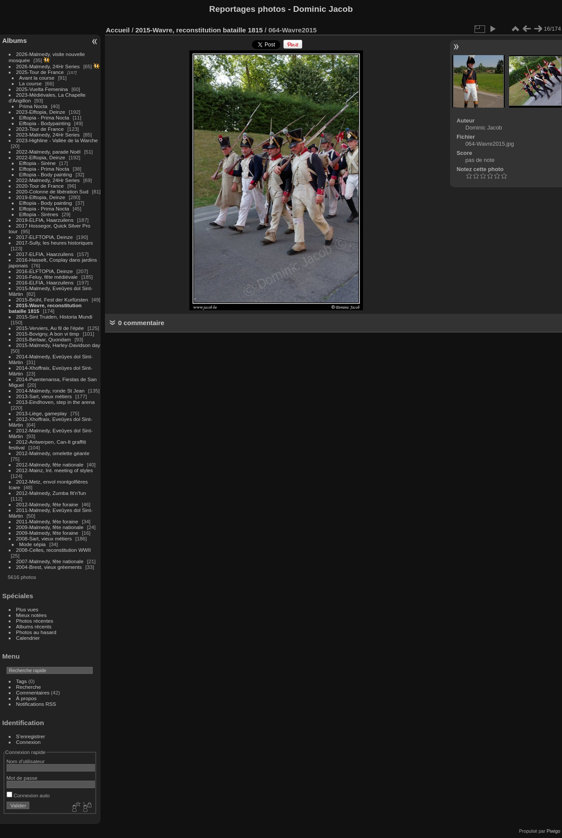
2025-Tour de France (40, 72)
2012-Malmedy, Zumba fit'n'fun (51, 493)
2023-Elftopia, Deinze (41, 112)
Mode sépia (32, 544)
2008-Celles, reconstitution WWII (53, 550)
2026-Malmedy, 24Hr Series (48, 66)
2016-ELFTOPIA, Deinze (44, 271)
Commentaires (33, 692)
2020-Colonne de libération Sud (52, 191)
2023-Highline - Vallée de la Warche (57, 140)
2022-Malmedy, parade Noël (48, 151)
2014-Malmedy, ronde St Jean (50, 390)
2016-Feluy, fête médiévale (47, 277)
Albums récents (34, 626)
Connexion (28, 742)
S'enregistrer (30, 736)
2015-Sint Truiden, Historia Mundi (54, 316)
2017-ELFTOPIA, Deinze (44, 237)
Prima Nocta (33, 106)
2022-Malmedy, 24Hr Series (48, 180)
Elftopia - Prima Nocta (44, 117)
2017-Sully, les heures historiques (54, 242)
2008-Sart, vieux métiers (44, 538)
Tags (21, 681)
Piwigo (553, 831)
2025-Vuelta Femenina (42, 89)
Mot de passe (22, 778)
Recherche (28, 687)
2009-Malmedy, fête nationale (50, 527)
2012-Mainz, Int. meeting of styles (54, 470)
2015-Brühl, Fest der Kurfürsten (52, 299)
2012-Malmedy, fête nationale (50, 464)
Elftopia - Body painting (45, 174)
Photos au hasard (36, 632)
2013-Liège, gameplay (41, 413)
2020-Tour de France (40, 186)
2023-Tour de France (40, 129)
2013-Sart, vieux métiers (44, 396)
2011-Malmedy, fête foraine (47, 521)
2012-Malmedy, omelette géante (53, 453)
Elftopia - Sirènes (39, 214)
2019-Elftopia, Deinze (41, 197)
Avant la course (37, 78)
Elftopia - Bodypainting (45, 123)
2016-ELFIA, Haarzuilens (44, 282)
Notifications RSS (36, 704)
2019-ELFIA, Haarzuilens (44, 220)
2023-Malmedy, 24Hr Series (48, 134)
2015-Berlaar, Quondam (43, 339)
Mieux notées (31, 615)
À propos (26, 698)
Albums (14, 40)
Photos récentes (34, 621)
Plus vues (27, 609)
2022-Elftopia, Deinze (41, 157)
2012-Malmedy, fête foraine (47, 504)
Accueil (118, 30)
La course (30, 83)
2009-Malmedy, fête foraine (47, 533)
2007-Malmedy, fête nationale (50, 561)
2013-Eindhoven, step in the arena (55, 402)
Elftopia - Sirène (37, 163)
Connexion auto (28, 795)
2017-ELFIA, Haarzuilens (45, 254)
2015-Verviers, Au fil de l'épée (50, 328)
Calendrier (28, 638)
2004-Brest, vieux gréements (49, 567)
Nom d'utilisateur (26, 761)
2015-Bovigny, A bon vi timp (47, 334)
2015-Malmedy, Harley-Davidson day (58, 345)
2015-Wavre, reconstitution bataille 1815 (198, 30)
